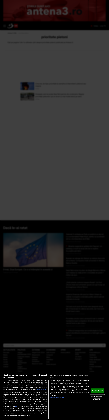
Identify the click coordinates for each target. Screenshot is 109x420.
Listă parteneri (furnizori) (57, 397)
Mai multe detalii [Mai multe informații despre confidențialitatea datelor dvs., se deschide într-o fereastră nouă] (41, 389)
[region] (54, 396)
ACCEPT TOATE (97, 391)
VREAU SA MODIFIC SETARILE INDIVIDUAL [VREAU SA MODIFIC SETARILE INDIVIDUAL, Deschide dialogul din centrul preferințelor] (97, 398)
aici (16, 406)
